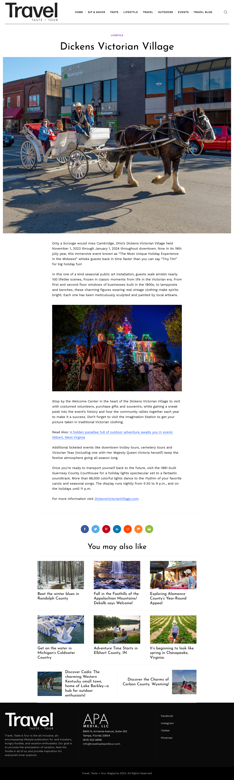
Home (79, 12)
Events (183, 12)
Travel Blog (203, 12)
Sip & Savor (96, 12)
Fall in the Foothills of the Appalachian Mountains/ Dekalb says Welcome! (116, 598)
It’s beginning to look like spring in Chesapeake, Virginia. (172, 653)
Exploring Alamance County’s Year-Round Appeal (168, 598)
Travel (148, 12)
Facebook (167, 715)
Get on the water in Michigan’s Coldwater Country (56, 653)
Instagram (167, 723)
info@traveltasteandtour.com (101, 743)
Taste (114, 12)
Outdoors (165, 12)
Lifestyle (130, 12)
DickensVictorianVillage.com (116, 499)
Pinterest (166, 737)
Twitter (165, 730)
